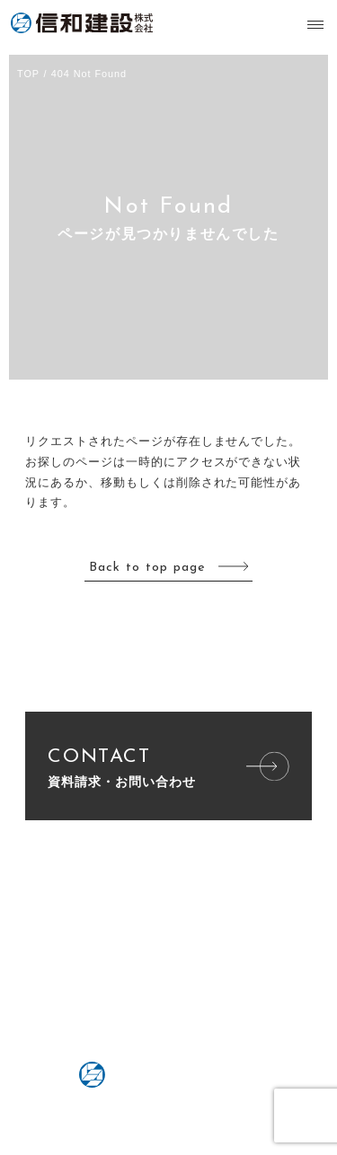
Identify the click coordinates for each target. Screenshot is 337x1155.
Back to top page (147, 567)
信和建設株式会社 (87, 23)
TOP (28, 73)
